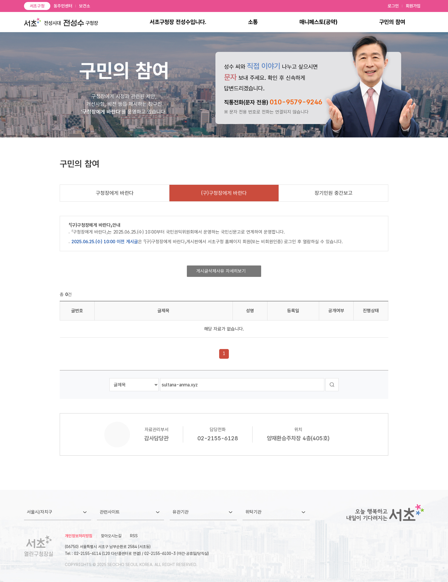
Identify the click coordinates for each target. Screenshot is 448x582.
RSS (134, 536)
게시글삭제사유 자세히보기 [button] (221, 271)
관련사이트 (110, 512)
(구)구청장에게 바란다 (224, 193)
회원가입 (413, 6)
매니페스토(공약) (318, 22)
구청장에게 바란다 (115, 193)
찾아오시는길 (111, 536)
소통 (253, 22)
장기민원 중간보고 (334, 193)
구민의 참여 (392, 22)
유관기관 (181, 512)
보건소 (84, 6)
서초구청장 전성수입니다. (178, 22)
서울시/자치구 (39, 512)
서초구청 (37, 6)
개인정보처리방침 (78, 536)
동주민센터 (63, 6)
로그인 (393, 6)
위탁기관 (253, 512)
